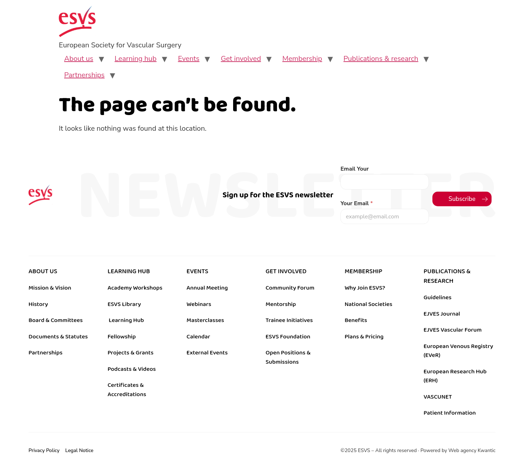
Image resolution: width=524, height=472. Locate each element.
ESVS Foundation (288, 336)
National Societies (368, 304)
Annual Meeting (207, 287)
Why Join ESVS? (365, 287)
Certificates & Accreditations (127, 389)
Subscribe (462, 199)
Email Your (354, 169)
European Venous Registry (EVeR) (458, 351)
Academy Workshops (135, 287)
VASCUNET (437, 396)
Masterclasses (205, 320)
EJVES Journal (441, 313)
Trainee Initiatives (289, 320)
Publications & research (381, 58)
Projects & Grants (131, 352)
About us (78, 58)
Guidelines (437, 297)
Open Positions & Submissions (288, 357)
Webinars (198, 304)
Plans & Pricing (364, 336)
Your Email (356, 203)
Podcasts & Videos (132, 369)
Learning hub (136, 58)
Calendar (198, 336)
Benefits (356, 320)
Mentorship (281, 304)
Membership (302, 58)
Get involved (241, 58)
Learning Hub (126, 320)
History (38, 304)
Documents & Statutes (58, 336)
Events (188, 58)
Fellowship (122, 336)
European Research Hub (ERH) (455, 376)
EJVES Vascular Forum (452, 329)
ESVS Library (124, 304)
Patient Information (449, 412)
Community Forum (290, 287)
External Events (206, 352)
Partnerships (84, 75)
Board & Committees (56, 320)
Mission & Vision (50, 287)
